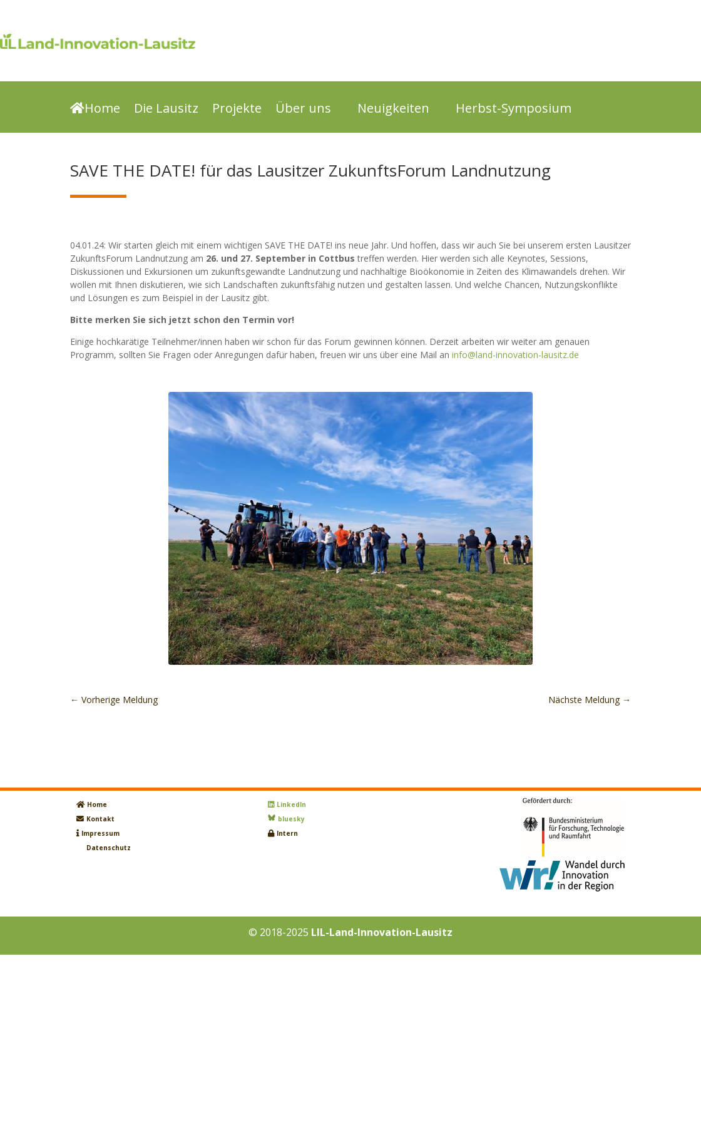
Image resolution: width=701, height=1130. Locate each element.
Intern (287, 833)
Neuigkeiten (393, 109)
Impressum (100, 833)
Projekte (237, 109)
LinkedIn (291, 804)
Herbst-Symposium (513, 109)
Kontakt (100, 818)
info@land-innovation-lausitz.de (515, 355)
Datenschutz (108, 847)
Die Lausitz (166, 109)
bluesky (291, 818)
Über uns (303, 109)
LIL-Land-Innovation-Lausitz (382, 932)
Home (95, 109)
